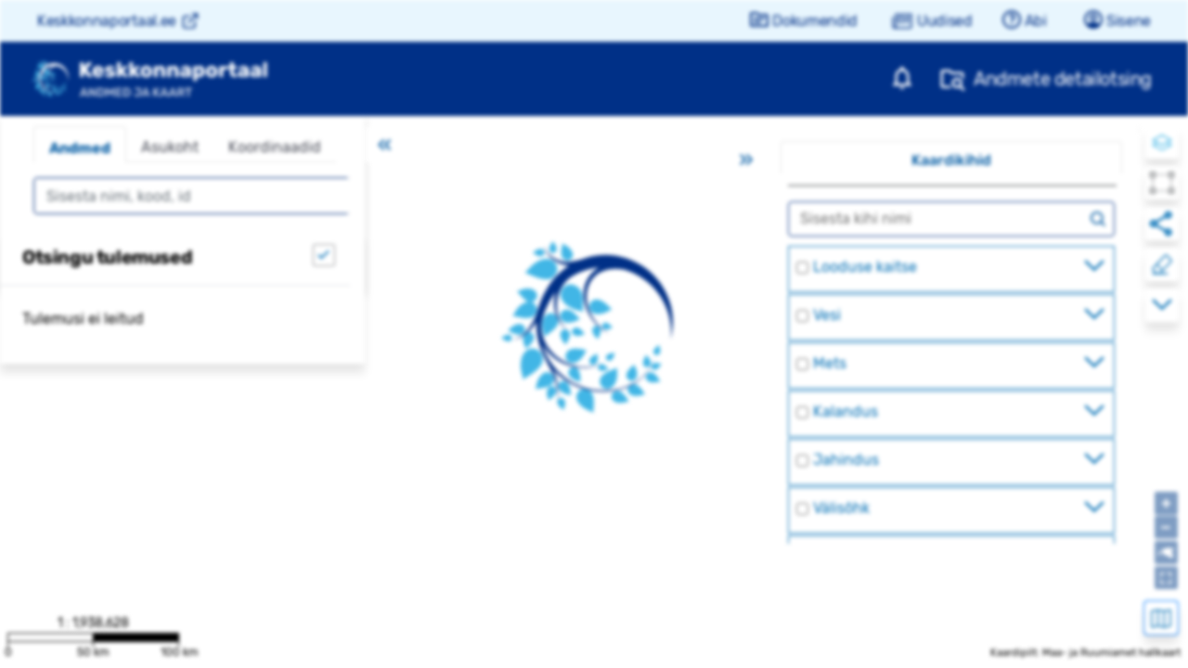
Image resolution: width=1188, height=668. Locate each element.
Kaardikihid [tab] (951, 160)
